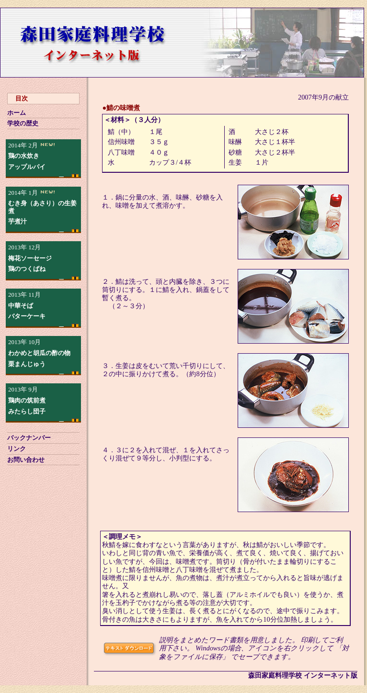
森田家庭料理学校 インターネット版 (302, 675)
